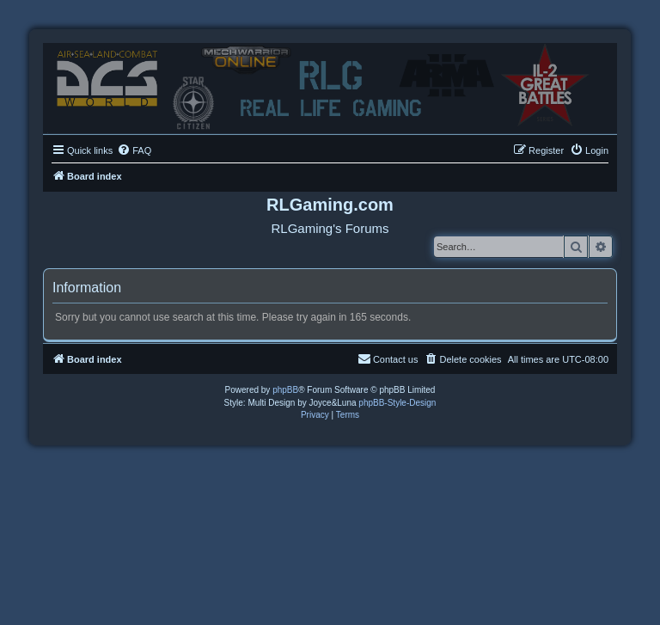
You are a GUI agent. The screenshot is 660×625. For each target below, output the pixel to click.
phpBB (285, 390)
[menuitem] (134, 150)
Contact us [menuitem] (388, 358)
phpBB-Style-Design (397, 402)
